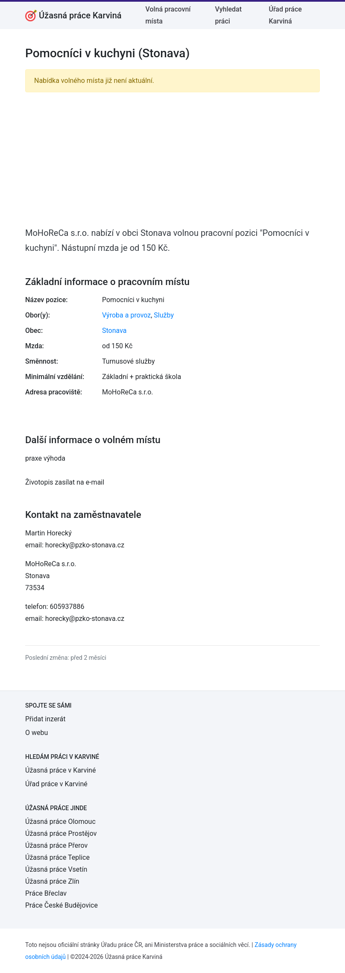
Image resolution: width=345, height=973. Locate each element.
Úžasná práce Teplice (57, 857)
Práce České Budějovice (61, 905)
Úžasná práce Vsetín (56, 869)
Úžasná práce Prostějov (60, 833)
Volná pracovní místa (168, 15)
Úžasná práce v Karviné (60, 770)
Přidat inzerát (45, 719)
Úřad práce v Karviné (56, 784)
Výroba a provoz (126, 315)
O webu (36, 733)
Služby (164, 315)
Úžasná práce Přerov (56, 845)
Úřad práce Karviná (285, 15)
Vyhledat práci (228, 15)
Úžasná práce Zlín (52, 881)
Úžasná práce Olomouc (60, 821)
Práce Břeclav (46, 893)
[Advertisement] (172, 159)
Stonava (114, 330)
